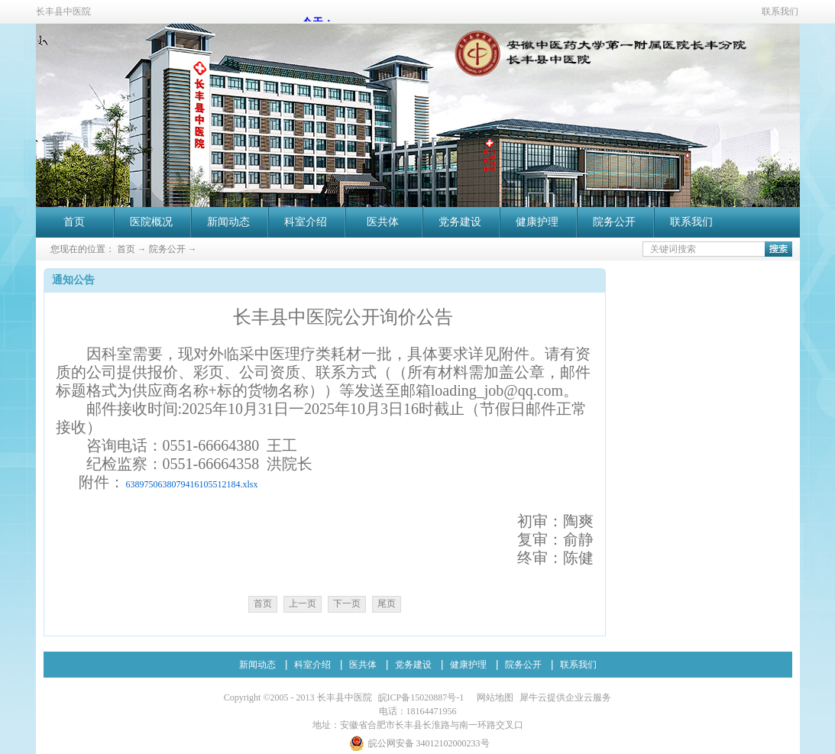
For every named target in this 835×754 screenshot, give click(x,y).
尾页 (386, 603)
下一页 (347, 603)
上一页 (302, 603)
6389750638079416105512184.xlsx (192, 484)
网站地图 (492, 697)
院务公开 (167, 249)
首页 (74, 222)
